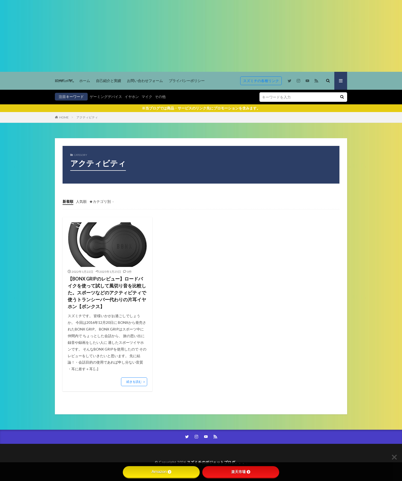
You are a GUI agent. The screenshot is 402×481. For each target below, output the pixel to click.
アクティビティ (87, 117)
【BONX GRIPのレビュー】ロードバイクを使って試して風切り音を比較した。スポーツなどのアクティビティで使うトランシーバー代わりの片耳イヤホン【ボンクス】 (107, 292)
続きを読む (134, 382)
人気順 (81, 201)
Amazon (161, 471)
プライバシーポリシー (187, 80)
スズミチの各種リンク (261, 80)
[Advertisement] (154, 36)
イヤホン (132, 96)
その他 (160, 96)
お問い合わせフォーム (145, 80)
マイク (147, 96)
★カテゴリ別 (100, 201)
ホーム (84, 80)
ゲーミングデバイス (106, 96)
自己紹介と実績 (108, 80)
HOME (64, 117)
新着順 (68, 201)
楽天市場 (240, 471)
